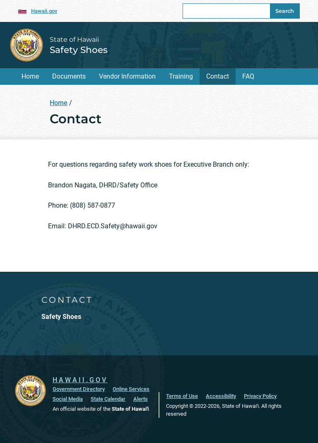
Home (30, 76)
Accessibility (221, 396)
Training (181, 76)
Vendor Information (127, 76)
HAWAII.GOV (80, 380)
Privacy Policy (260, 396)
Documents (69, 76)
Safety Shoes (79, 49)
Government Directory (79, 389)
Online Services (131, 389)
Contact (217, 76)
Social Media (68, 399)
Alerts (140, 399)
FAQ (248, 76)
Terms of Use (182, 396)
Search (284, 11)
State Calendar (108, 399)
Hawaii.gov (44, 11)
